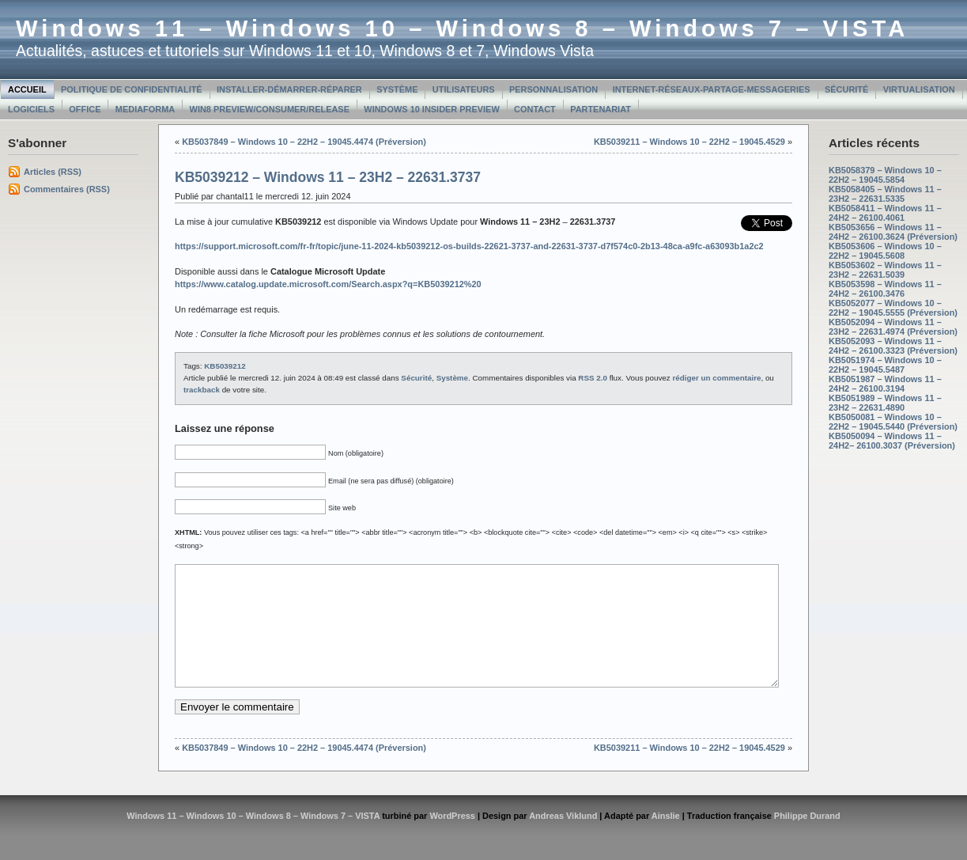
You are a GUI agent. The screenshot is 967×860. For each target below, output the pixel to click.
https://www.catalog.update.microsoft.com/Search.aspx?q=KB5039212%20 (328, 284)
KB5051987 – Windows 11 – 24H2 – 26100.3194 (885, 383)
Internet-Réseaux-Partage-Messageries (711, 89)
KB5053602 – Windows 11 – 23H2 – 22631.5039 (885, 269)
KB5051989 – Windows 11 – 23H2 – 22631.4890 (885, 402)
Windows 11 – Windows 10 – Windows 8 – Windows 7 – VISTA (462, 28)
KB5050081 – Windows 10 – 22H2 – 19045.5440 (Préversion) (893, 421)
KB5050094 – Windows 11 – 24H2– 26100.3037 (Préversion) (892, 440)
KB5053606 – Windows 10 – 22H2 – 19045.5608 (885, 250)
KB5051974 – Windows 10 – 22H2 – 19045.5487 (885, 364)
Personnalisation (553, 89)
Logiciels (31, 109)
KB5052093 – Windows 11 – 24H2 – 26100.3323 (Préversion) (893, 345)
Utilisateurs (464, 89)
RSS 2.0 (592, 377)
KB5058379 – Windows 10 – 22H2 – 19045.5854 (885, 174)
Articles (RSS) (52, 171)
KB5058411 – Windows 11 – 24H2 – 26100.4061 (885, 212)
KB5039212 (224, 366)
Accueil (27, 89)
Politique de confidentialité (131, 89)
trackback (201, 389)
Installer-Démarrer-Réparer (289, 89)
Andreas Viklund (563, 839)
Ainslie (666, 839)
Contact (535, 109)
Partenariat (600, 109)
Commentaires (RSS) (67, 189)
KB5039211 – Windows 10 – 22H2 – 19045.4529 (689, 141)
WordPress (452, 839)
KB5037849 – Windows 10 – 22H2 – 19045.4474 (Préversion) (304, 141)
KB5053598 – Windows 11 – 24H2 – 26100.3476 (885, 288)
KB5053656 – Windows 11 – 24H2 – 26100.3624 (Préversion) (893, 231)
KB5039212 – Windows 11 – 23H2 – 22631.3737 (328, 177)
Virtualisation (919, 89)
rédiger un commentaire (716, 377)
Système (396, 89)
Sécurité (846, 89)
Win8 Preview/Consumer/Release (269, 109)
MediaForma (145, 109)
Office (84, 109)
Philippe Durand (807, 839)
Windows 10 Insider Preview (431, 109)
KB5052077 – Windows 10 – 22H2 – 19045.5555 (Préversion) (893, 307)
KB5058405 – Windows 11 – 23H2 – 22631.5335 (885, 193)
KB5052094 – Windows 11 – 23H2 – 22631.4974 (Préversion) (893, 326)
